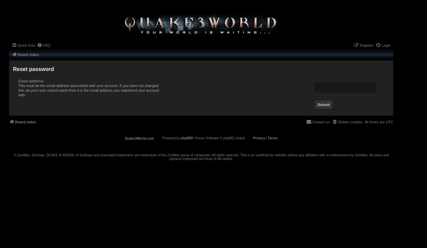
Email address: (31, 81)
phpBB (186, 138)
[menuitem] (43, 45)
